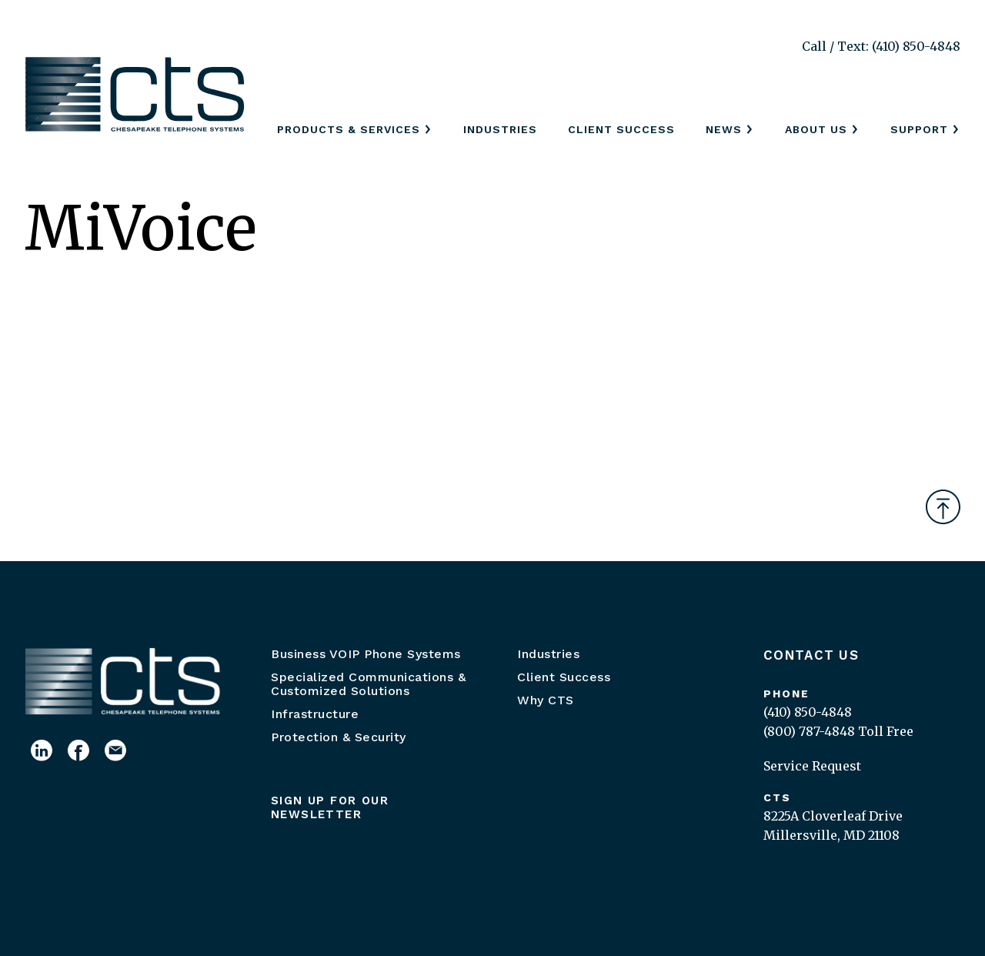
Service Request (812, 766)
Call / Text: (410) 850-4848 (881, 46)
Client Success (621, 129)
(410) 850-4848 (807, 712)
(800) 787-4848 (809, 731)
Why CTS (545, 700)
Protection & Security (338, 737)
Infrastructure (315, 714)
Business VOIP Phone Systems (366, 654)
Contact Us (811, 655)
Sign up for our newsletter (330, 807)
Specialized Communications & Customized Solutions (368, 684)
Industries (500, 129)
